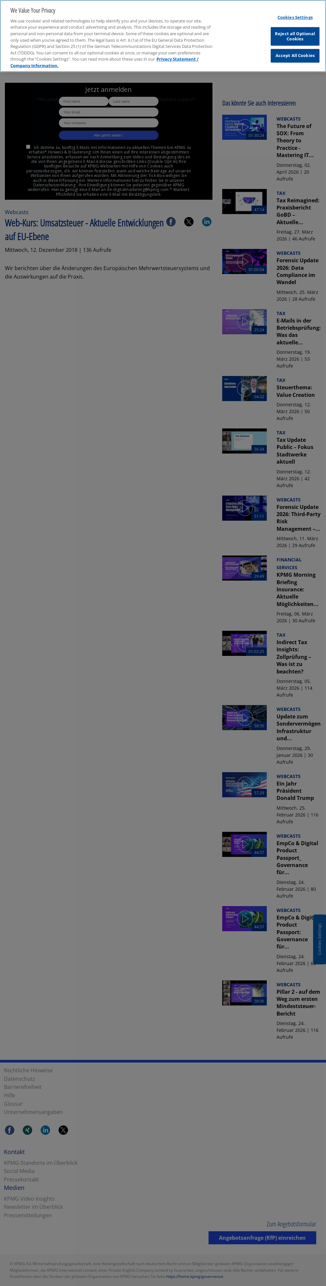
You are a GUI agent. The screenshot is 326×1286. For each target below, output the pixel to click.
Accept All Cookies (295, 52)
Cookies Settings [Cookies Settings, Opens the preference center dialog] (295, 14)
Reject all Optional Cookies (295, 32)
